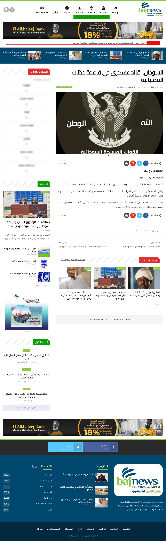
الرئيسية (113, 10)
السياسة (101, 10)
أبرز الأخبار (47, 498)
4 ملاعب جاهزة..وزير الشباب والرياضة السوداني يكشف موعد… (27, 376)
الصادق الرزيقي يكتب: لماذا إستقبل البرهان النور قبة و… (26, 357)
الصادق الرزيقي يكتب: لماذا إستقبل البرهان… (137, 53)
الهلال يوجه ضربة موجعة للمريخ (22, 274)
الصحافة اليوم (53, 529)
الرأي (51, 10)
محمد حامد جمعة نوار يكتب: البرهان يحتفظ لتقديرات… (77, 500)
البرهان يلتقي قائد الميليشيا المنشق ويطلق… (14, 53)
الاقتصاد (76, 10)
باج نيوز (87, 536)
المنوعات (63, 10)
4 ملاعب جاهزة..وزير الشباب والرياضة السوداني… (96, 53)
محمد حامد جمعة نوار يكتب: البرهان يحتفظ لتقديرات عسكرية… (26, 395)
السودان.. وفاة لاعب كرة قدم (23, 261)
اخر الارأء (156, 268)
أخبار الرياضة (121, 268)
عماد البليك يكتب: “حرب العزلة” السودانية (141, 246)
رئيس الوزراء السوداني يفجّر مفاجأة (77, 474)
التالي (148, 304)
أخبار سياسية (68, 87)
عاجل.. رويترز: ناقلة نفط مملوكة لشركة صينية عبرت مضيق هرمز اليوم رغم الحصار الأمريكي (108, 43)
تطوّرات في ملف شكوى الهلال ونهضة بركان (20, 250)
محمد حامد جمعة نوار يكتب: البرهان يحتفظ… (55, 53)
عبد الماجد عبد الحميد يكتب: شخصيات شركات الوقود (82, 246)
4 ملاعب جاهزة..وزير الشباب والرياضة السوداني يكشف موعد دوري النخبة (28, 224)
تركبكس (107, 320)
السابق (156, 304)
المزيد (41, 10)
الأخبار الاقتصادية (44, 504)
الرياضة (88, 10)
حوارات (39, 529)
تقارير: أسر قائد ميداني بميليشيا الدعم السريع (76, 488)
